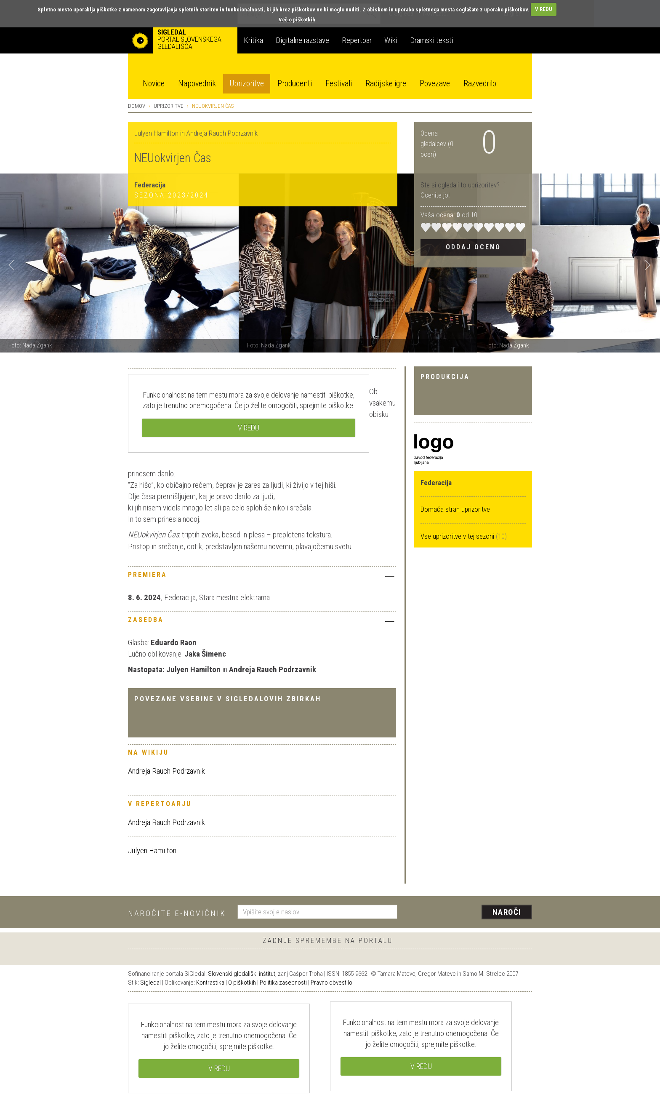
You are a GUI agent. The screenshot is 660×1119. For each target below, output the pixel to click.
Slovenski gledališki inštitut (241, 973)
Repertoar (357, 40)
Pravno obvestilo (331, 982)
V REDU (543, 9)
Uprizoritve (246, 83)
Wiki (390, 40)
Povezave (435, 83)
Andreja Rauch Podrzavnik (166, 771)
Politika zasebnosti (283, 982)
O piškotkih (242, 982)
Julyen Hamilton (152, 850)
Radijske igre (385, 83)
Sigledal (150, 982)
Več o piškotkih (297, 19)
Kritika (253, 40)
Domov (136, 106)
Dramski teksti (431, 40)
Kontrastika (210, 982)
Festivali (338, 83)
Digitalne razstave (302, 40)
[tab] (262, 577)
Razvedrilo (479, 83)
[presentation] (470, 912)
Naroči (507, 912)
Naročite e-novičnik (177, 913)
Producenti (294, 83)
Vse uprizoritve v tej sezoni (458, 536)
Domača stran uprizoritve (455, 509)
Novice (154, 83)
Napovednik (197, 83)
